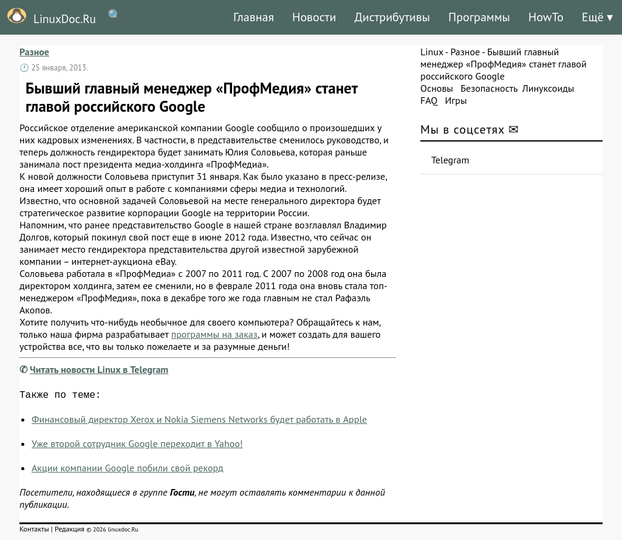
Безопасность (489, 88)
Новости (314, 17)
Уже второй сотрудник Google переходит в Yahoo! (137, 446)
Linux (431, 52)
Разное (34, 52)
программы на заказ (214, 334)
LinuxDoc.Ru (48, 17)
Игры (455, 100)
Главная (253, 17)
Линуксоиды (548, 88)
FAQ (428, 100)
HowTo (546, 17)
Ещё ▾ (597, 17)
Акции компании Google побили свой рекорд (128, 470)
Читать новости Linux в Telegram (99, 369)
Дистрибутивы (392, 17)
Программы (479, 17)
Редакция (69, 531)
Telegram (450, 160)
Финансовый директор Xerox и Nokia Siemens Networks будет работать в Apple (199, 421)
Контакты (34, 531)
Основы (436, 88)
